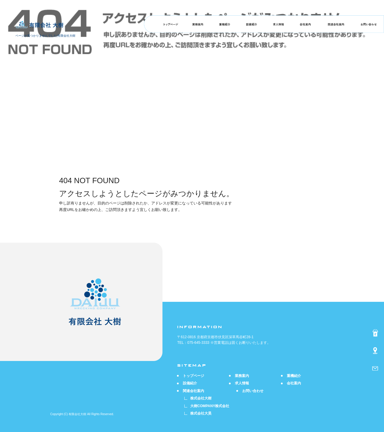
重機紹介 (224, 24)
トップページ (170, 24)
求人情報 (278, 24)
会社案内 (305, 24)
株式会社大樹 (200, 398)
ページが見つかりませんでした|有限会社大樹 (45, 35)
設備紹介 (251, 24)
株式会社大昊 (200, 413)
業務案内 (197, 24)
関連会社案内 (336, 24)
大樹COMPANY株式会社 (209, 406)
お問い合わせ (368, 24)
